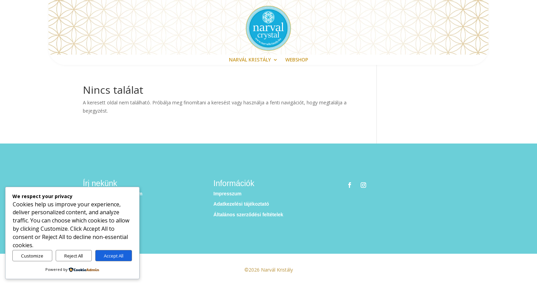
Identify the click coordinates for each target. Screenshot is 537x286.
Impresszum (227, 193)
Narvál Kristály (250, 60)
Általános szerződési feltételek (248, 214)
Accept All (113, 256)
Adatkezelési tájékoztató (241, 204)
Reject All (73, 256)
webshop (296, 60)
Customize (32, 256)
